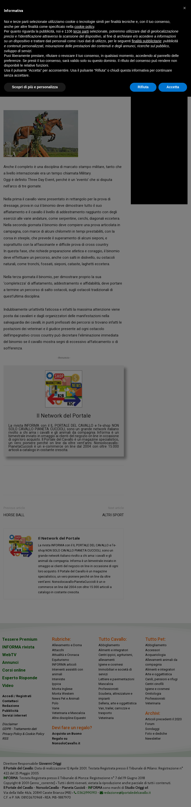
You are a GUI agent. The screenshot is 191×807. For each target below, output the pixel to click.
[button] (185, 8)
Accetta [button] (172, 87)
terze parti (81, 31)
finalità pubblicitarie (146, 41)
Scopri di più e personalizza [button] (35, 87)
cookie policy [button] (84, 27)
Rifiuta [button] (143, 87)
